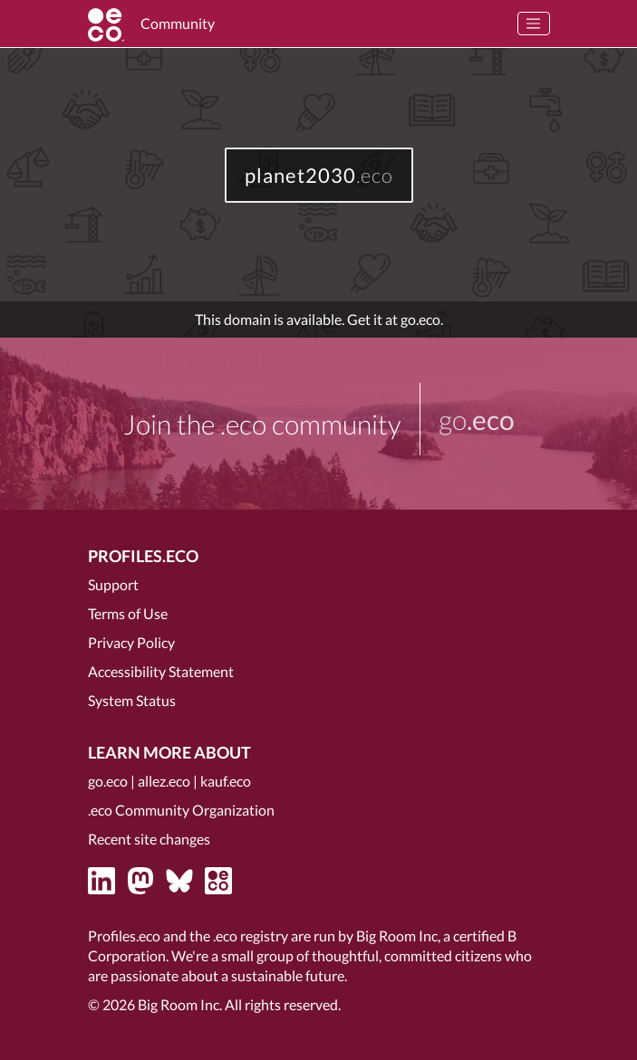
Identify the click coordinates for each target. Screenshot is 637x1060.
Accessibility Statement (161, 671)
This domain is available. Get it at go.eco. (319, 319)
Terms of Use (128, 613)
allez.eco (164, 780)
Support (113, 584)
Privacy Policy (131, 642)
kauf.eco (225, 780)
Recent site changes (149, 838)
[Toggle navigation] (533, 23)
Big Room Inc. (180, 1004)
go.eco (108, 780)
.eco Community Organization (181, 809)
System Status (132, 700)
